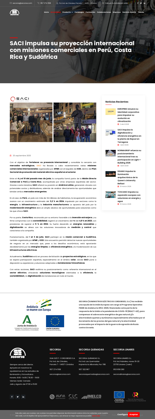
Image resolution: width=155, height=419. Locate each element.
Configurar (122, 414)
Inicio (46, 12)
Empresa (117, 12)
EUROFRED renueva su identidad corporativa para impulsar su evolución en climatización (128, 115)
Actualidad (56, 12)
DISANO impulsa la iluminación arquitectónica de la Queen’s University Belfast (128, 177)
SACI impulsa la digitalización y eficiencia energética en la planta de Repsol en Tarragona (129, 135)
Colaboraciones (104, 12)
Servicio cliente (129, 12)
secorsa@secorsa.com (22, 3)
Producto (66, 12)
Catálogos (79, 12)
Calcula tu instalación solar (116, 3)
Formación (90, 12)
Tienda (141, 12)
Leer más (96, 416)
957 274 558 (45, 3)
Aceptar (133, 414)
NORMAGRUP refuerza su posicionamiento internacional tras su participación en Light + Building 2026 (129, 156)
